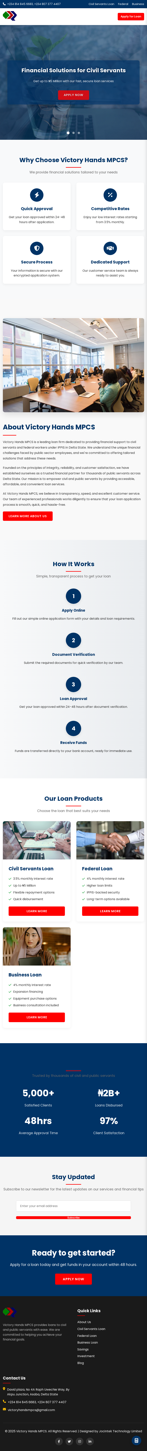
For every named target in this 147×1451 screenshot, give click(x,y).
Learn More (37, 911)
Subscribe (73, 1217)
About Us (84, 1322)
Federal (123, 4)
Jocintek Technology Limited (120, 1431)
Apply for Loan (131, 16)
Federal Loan (87, 1336)
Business (138, 4)
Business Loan (87, 1342)
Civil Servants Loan (101, 4)
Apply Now (73, 98)
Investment (86, 1356)
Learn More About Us (28, 516)
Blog (80, 1363)
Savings (83, 1349)
